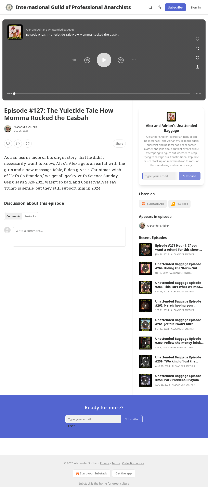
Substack (85, 483)
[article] (171, 255)
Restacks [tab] (30, 216)
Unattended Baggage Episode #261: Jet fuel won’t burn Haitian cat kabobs (178, 327)
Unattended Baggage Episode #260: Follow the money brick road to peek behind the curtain (178, 346)
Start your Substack (91, 473)
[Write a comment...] (69, 237)
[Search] (150, 7)
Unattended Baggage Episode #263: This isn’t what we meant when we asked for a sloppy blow (179, 290)
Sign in (196, 7)
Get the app (124, 473)
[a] (145, 255)
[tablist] (21, 216)
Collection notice (133, 463)
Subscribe (175, 7)
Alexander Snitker (25, 126)
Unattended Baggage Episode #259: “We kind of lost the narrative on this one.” (178, 364)
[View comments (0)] (196, 46)
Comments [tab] (13, 216)
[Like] (8, 144)
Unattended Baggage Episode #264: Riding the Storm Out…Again (178, 271)
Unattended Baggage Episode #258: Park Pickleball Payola (178, 383)
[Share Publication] (159, 7)
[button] (74, 60)
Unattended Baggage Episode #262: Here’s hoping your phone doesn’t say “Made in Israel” (178, 308)
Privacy (104, 463)
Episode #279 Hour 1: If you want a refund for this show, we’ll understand (177, 252)
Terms (116, 463)
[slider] (102, 94)
